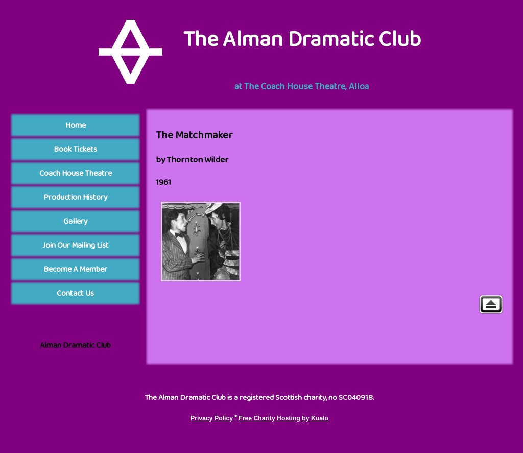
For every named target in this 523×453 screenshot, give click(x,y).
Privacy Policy (212, 418)
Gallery (491, 304)
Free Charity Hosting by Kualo (283, 418)
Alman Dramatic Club (75, 345)
